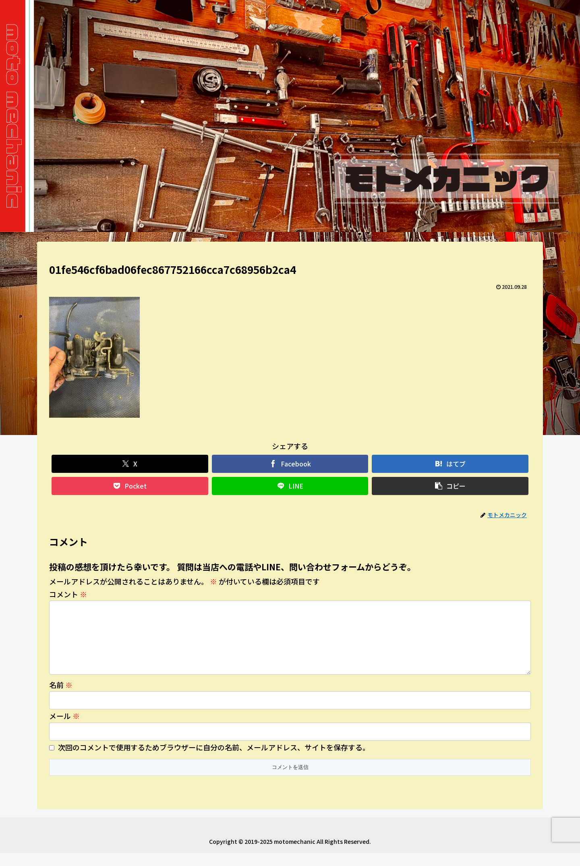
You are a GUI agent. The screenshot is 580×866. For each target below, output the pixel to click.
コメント (68, 594)
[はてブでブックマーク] (450, 464)
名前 (60, 697)
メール (64, 728)
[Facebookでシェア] (290, 464)
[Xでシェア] (130, 464)
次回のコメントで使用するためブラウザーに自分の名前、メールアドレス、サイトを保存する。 (214, 760)
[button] (450, 486)
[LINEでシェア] (290, 486)
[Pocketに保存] (130, 486)
